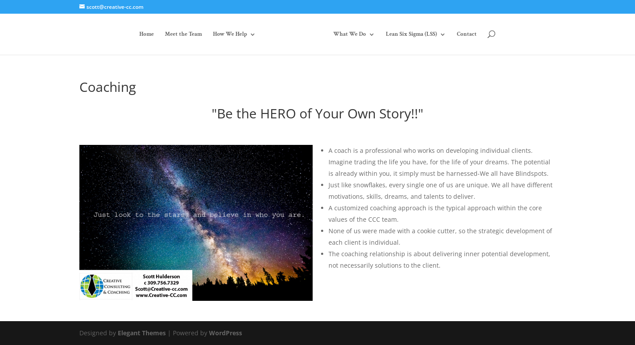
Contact (467, 34)
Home (146, 34)
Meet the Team (183, 34)
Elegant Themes (142, 333)
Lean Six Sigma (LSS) (411, 34)
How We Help (230, 34)
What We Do (349, 34)
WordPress (225, 333)
